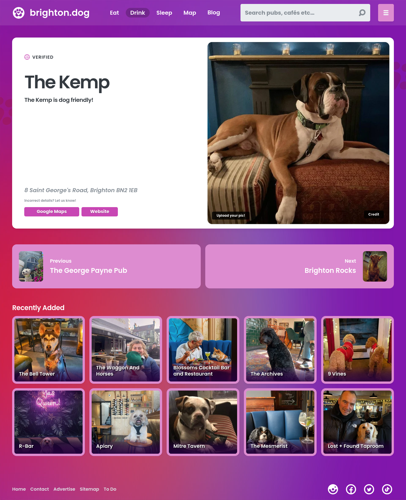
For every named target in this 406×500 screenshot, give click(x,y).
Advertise (64, 489)
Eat (114, 13)
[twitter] (369, 489)
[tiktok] (387, 489)
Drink (137, 13)
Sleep (164, 13)
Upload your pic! (231, 215)
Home (19, 489)
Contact (39, 489)
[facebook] (351, 489)
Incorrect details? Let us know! (50, 200)
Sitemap (89, 489)
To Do (110, 489)
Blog (214, 13)
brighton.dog (59, 12)
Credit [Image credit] (374, 214)
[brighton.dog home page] (18, 12)
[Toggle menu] (386, 12)
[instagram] (333, 489)
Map (190, 13)
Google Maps (52, 211)
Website (99, 211)
